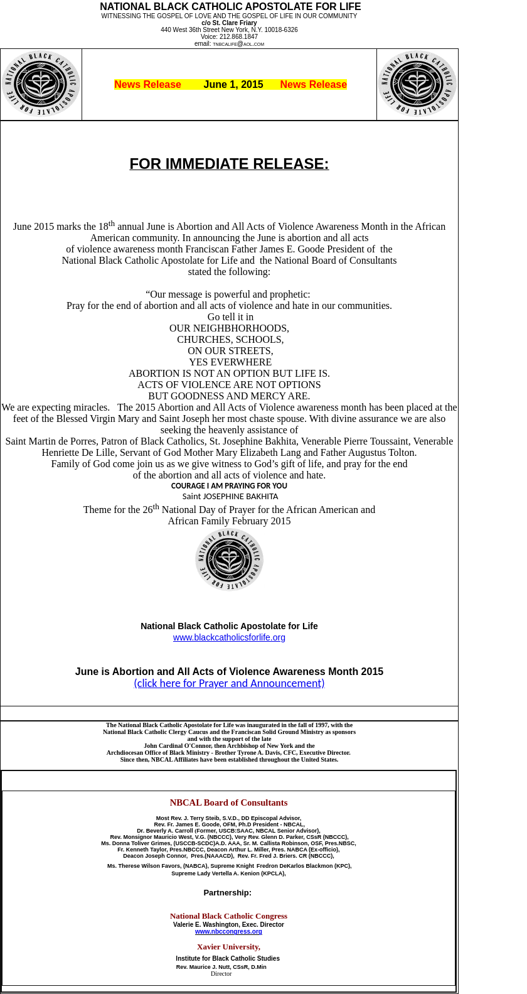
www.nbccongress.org (228, 931)
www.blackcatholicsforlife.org (229, 637)
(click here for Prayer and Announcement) (229, 683)
